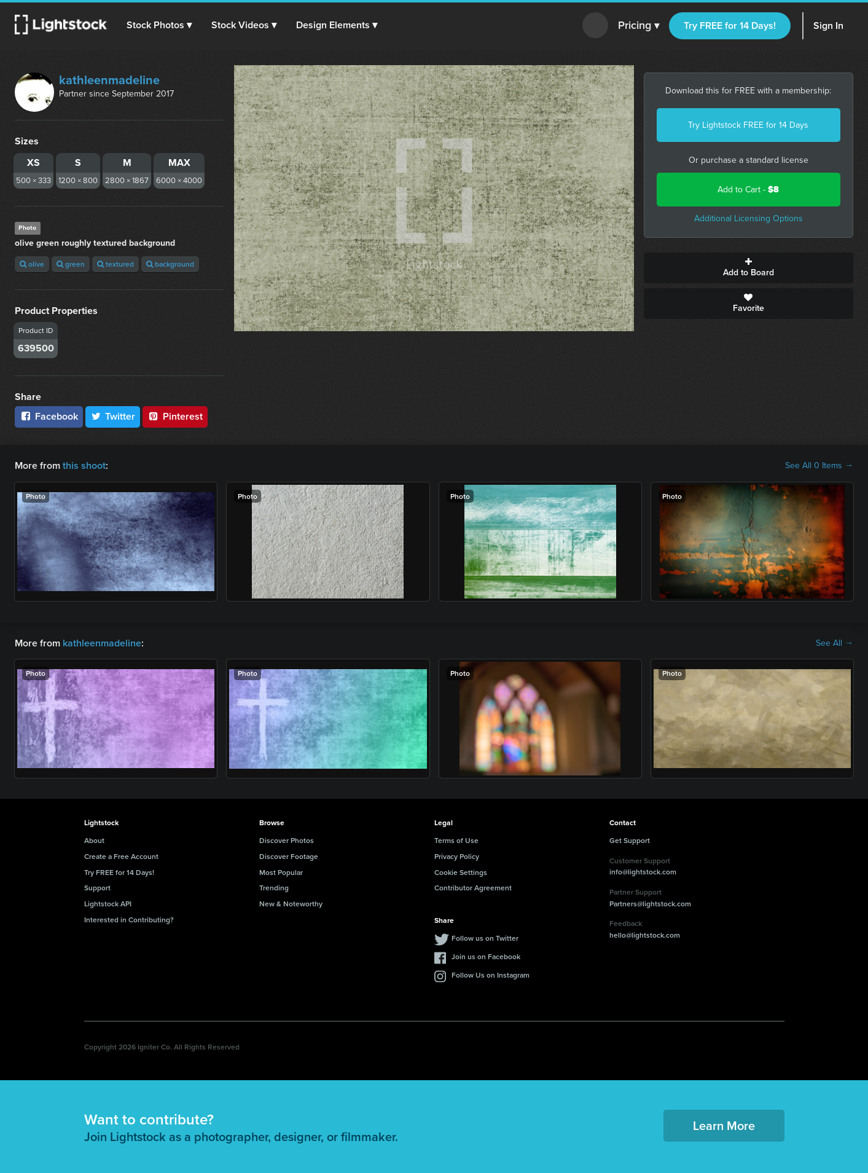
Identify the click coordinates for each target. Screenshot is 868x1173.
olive (32, 264)
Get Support (629, 840)
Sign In (828, 25)
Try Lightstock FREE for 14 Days (748, 125)
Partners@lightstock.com (650, 903)
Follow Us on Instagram (491, 975)
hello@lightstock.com (644, 935)
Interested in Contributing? (129, 919)
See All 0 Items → (819, 466)
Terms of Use (456, 840)
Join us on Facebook (486, 956)
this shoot (84, 465)
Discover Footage (288, 856)
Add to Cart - (748, 189)
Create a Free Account (121, 856)
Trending (274, 887)
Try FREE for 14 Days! (730, 25)
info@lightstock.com (642, 871)
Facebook (49, 416)
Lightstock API (107, 903)
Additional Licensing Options (748, 218)
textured (115, 264)
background (170, 264)
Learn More (724, 1125)
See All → (834, 643)
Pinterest (175, 416)
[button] (159, 25)
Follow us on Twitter (485, 938)
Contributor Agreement (473, 887)
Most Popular (281, 872)
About (94, 840)
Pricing (638, 25)
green (71, 264)
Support (97, 887)
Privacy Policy (456, 856)
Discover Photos (286, 840)
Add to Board (749, 267)
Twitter (113, 416)
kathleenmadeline (109, 80)
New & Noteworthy (291, 903)
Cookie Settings (460, 872)
